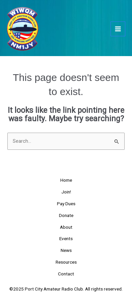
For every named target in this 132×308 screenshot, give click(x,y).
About (66, 227)
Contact (66, 273)
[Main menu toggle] (118, 28)
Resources (66, 262)
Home (66, 180)
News (66, 250)
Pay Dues (66, 203)
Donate (66, 215)
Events (66, 238)
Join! (66, 191)
